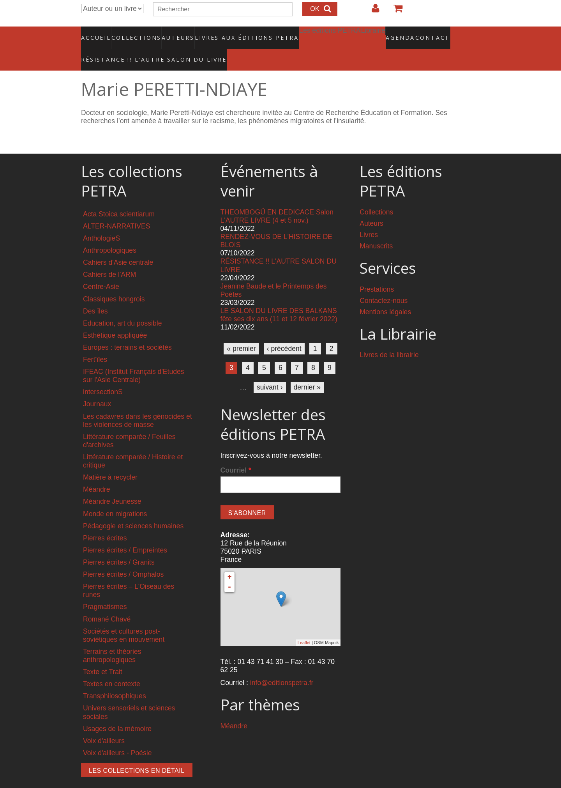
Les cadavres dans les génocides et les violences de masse (137, 404)
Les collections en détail (137, 754)
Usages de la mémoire (117, 712)
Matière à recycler (110, 461)
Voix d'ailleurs (104, 724)
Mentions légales (385, 295)
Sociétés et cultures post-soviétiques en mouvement (123, 619)
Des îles (95, 294)
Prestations (377, 272)
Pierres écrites (105, 522)
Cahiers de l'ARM (109, 258)
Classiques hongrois (114, 282)
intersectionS (103, 375)
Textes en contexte (111, 667)
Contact (405, 33)
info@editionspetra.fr (282, 666)
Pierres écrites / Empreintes (125, 534)
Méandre (96, 473)
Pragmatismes (105, 590)
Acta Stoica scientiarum (119, 198)
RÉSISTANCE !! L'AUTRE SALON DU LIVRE (135, 47)
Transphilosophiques (114, 680)
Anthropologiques (109, 234)
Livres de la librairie (389, 338)
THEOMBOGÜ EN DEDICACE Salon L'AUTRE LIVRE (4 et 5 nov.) (277, 200)
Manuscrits (376, 230)
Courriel (236, 454)
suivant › (270, 370)
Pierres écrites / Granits (119, 546)
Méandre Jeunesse (112, 485)
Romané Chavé (107, 602)
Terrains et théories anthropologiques (112, 639)
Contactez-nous (384, 284)
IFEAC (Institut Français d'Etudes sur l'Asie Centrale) (133, 359)
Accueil (96, 33)
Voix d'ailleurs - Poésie (117, 736)
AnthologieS (101, 222)
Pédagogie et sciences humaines (133, 510)
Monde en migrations (115, 497)
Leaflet (304, 626)
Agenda (372, 33)
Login (371, 11)
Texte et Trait (102, 655)
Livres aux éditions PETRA (230, 33)
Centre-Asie (101, 270)
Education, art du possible (122, 307)
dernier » (307, 370)
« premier (241, 332)
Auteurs (173, 33)
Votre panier (394, 11)
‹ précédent (284, 332)
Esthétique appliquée (115, 319)
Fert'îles (95, 343)
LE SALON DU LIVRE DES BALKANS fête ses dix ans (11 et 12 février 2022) (279, 298)
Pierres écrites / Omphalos (123, 558)
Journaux (97, 387)
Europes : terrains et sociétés (127, 331)
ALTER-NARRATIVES (116, 210)
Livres (369, 218)
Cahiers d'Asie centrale (118, 246)
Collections (134, 33)
